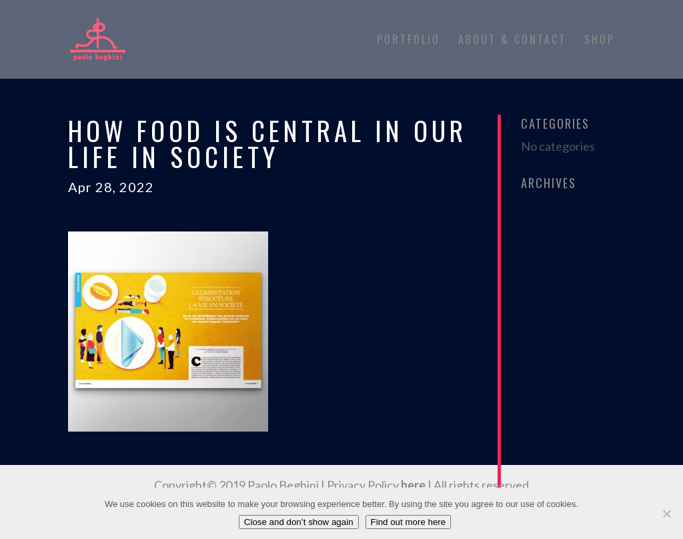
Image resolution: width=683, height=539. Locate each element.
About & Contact (512, 41)
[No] (666, 513)
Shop (599, 41)
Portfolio (408, 41)
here (413, 485)
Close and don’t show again (299, 522)
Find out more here (408, 522)
